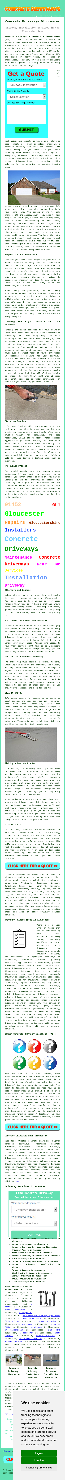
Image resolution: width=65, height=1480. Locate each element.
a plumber (36, 1327)
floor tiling (12, 1321)
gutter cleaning (47, 1321)
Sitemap (7, 1451)
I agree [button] (39, 1453)
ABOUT (40, 16)
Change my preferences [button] (39, 1467)
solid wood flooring (30, 1339)
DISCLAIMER (57, 16)
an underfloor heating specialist (41, 1316)
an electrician (14, 1330)
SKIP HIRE (54, 1330)
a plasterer (26, 1333)
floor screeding (15, 1310)
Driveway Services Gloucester (25, 1186)
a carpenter (25, 1313)
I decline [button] (39, 1460)
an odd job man (13, 1341)
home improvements (32, 1318)
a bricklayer (25, 1324)
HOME (33, 16)
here (17, 1181)
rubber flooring (45, 1336)
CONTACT (47, 16)
